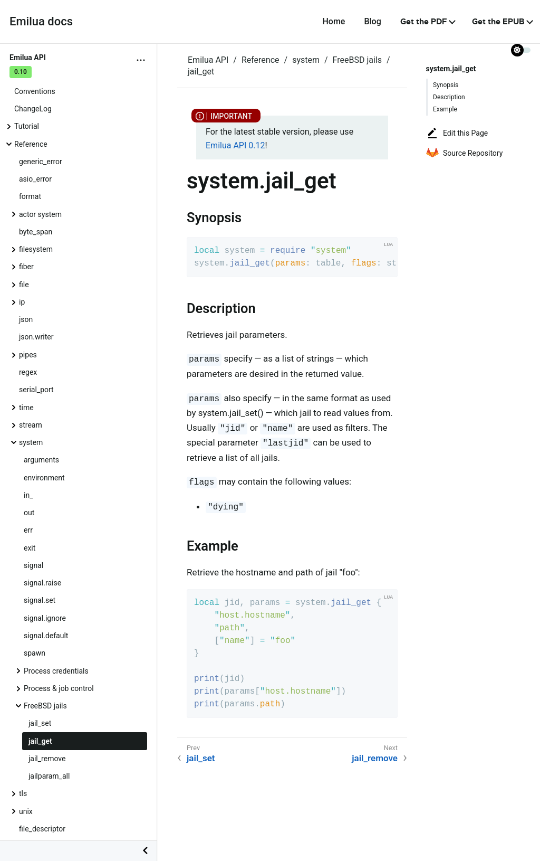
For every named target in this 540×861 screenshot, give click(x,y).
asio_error (35, 179)
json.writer (36, 337)
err (28, 530)
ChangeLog (33, 109)
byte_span (35, 232)
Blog (372, 21)
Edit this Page (457, 133)
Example (445, 109)
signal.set (39, 600)
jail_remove (46, 758)
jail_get (40, 741)
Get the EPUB (498, 21)
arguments (41, 460)
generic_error (40, 161)
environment (44, 478)
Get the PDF (423, 21)
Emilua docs (41, 21)
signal (33, 565)
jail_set (39, 723)
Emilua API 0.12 (235, 145)
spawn (34, 653)
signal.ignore (45, 618)
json (26, 319)
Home (333, 21)
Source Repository (464, 153)
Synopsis (445, 85)
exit (29, 548)
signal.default (46, 635)
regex (28, 372)
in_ (28, 495)
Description (449, 97)
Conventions (34, 91)
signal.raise (42, 583)
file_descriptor (42, 829)
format (30, 196)
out (29, 512)
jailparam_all (49, 776)
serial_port (36, 389)
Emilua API (208, 60)
